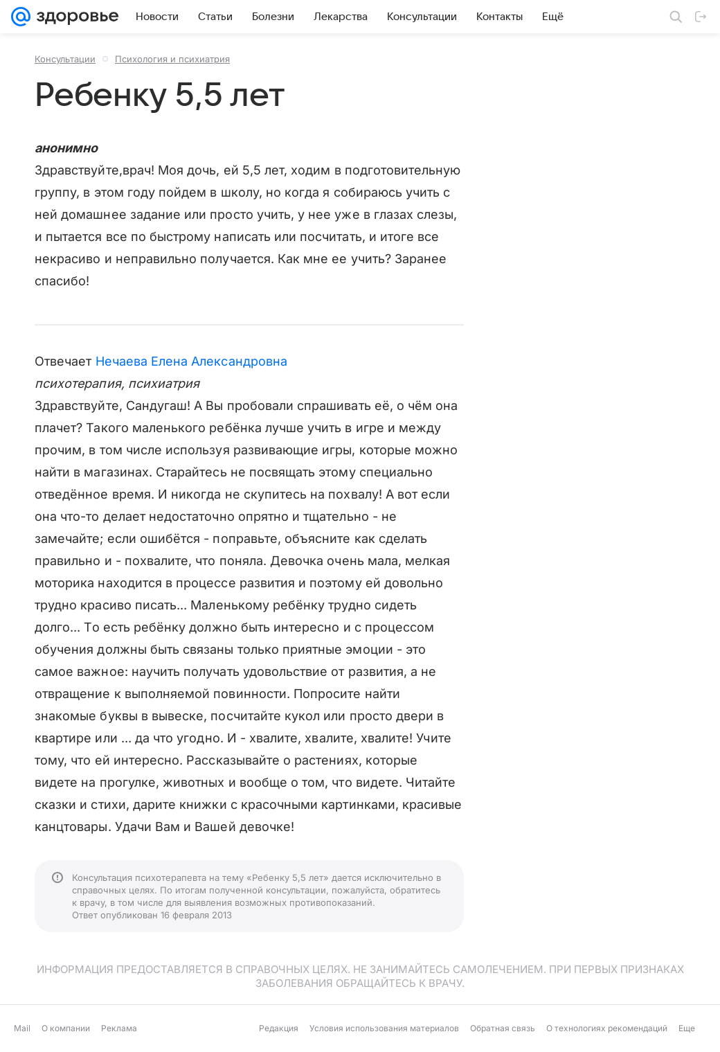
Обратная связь (502, 1028)
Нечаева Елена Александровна (191, 361)
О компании (66, 1028)
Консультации (65, 58)
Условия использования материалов (384, 1028)
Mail (22, 1028)
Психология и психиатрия (172, 58)
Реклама (119, 1028)
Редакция (278, 1028)
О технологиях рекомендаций (606, 1028)
